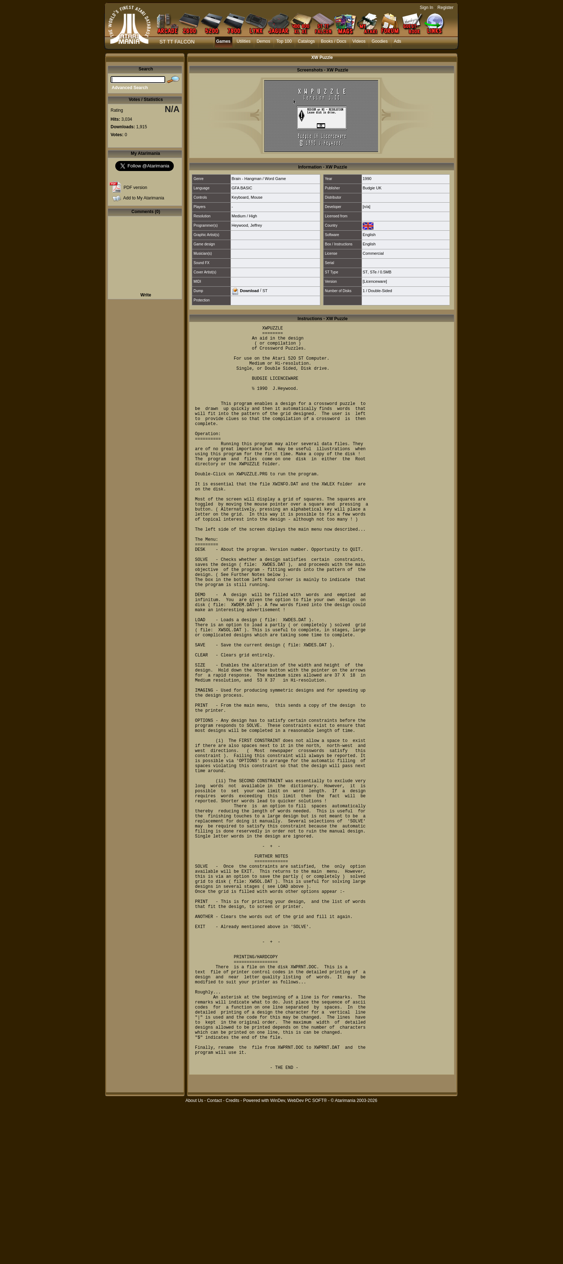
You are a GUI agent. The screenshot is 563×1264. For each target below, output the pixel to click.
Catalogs (306, 41)
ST (365, 272)
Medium (239, 216)
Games (223, 41)
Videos (359, 41)
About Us (194, 1260)
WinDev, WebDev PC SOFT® (298, 1260)
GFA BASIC (242, 188)
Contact (214, 1260)
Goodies (380, 41)
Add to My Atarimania (143, 197)
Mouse (256, 197)
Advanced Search (130, 87)
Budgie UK (372, 188)
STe (373, 272)
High (253, 216)
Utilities (244, 41)
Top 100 (284, 41)
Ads (397, 41)
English (369, 234)
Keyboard (240, 197)
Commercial (373, 253)
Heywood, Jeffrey (247, 225)
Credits (232, 1260)
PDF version (135, 187)
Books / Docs (333, 41)
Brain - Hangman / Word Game (259, 178)
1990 (367, 178)
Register (445, 7)
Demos (263, 41)
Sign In (426, 7)
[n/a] (366, 206)
